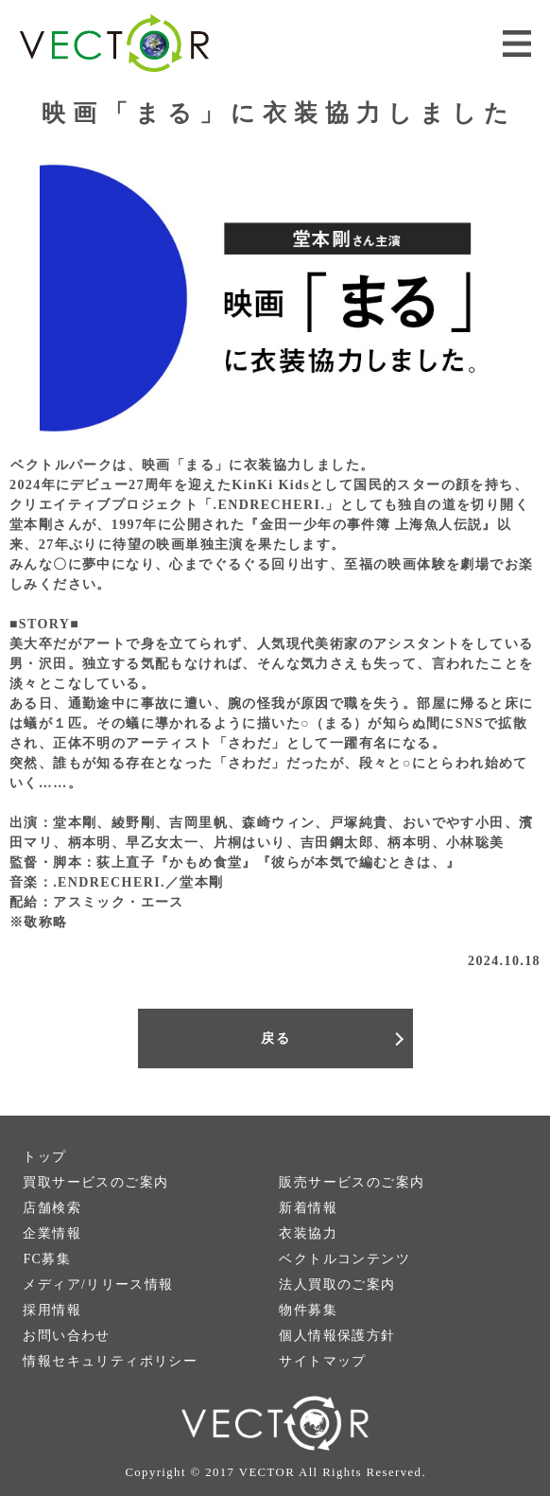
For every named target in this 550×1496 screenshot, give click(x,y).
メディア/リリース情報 (98, 1284)
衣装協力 (308, 1233)
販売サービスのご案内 (351, 1182)
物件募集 (308, 1310)
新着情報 (308, 1208)
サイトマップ (322, 1361)
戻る (275, 1038)
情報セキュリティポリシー (110, 1361)
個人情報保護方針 (337, 1336)
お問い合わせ (66, 1336)
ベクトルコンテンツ (344, 1259)
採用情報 (52, 1310)
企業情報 (52, 1233)
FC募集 (47, 1259)
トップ (44, 1157)
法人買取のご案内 (337, 1284)
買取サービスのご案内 (95, 1182)
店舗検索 (52, 1208)
